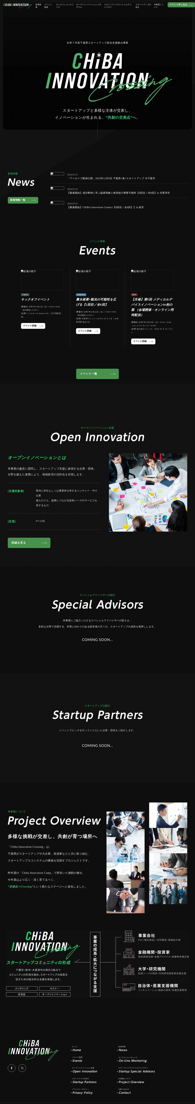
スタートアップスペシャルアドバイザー (114, 9)
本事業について (153, 9)
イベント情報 (49, 9)
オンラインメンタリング (64, 9)
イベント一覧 (88, 373)
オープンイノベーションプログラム (87, 9)
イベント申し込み (172, 8)
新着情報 (40, 9)
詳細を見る (19, 544)
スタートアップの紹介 (138, 9)
